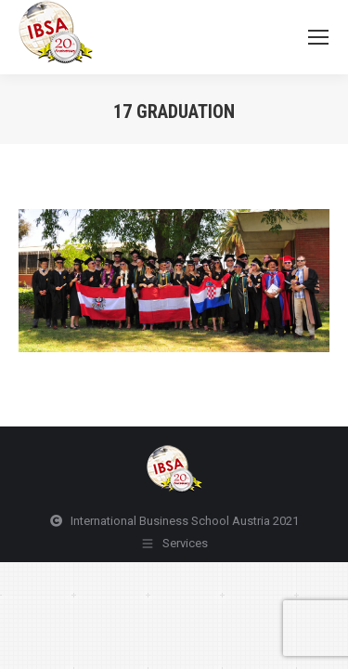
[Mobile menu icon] (318, 37)
